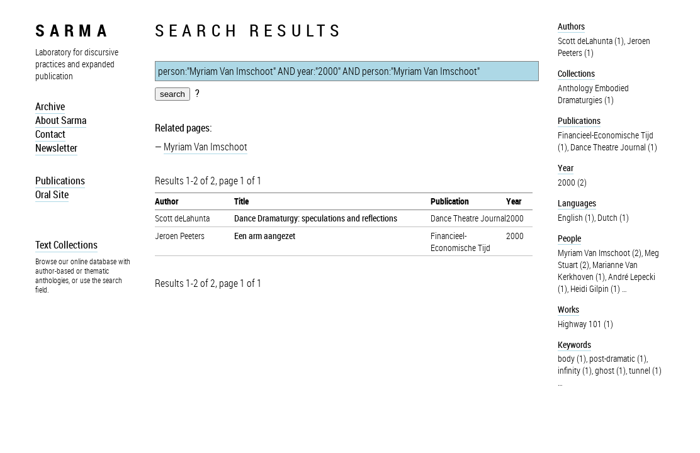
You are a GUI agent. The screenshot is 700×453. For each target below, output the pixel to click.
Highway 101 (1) (585, 324)
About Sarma (60, 120)
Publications (60, 180)
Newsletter (56, 148)
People (569, 238)
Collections (576, 73)
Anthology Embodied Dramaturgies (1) (593, 94)
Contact (50, 134)
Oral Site (52, 194)
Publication (450, 201)
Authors (571, 26)
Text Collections (66, 245)
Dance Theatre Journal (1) (613, 147)
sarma (73, 30)
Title (241, 201)
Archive (50, 106)
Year (513, 201)
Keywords (574, 344)
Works (568, 309)
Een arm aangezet (264, 236)
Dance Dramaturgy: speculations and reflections (315, 218)
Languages (577, 203)
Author (166, 201)
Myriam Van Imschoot (205, 147)
